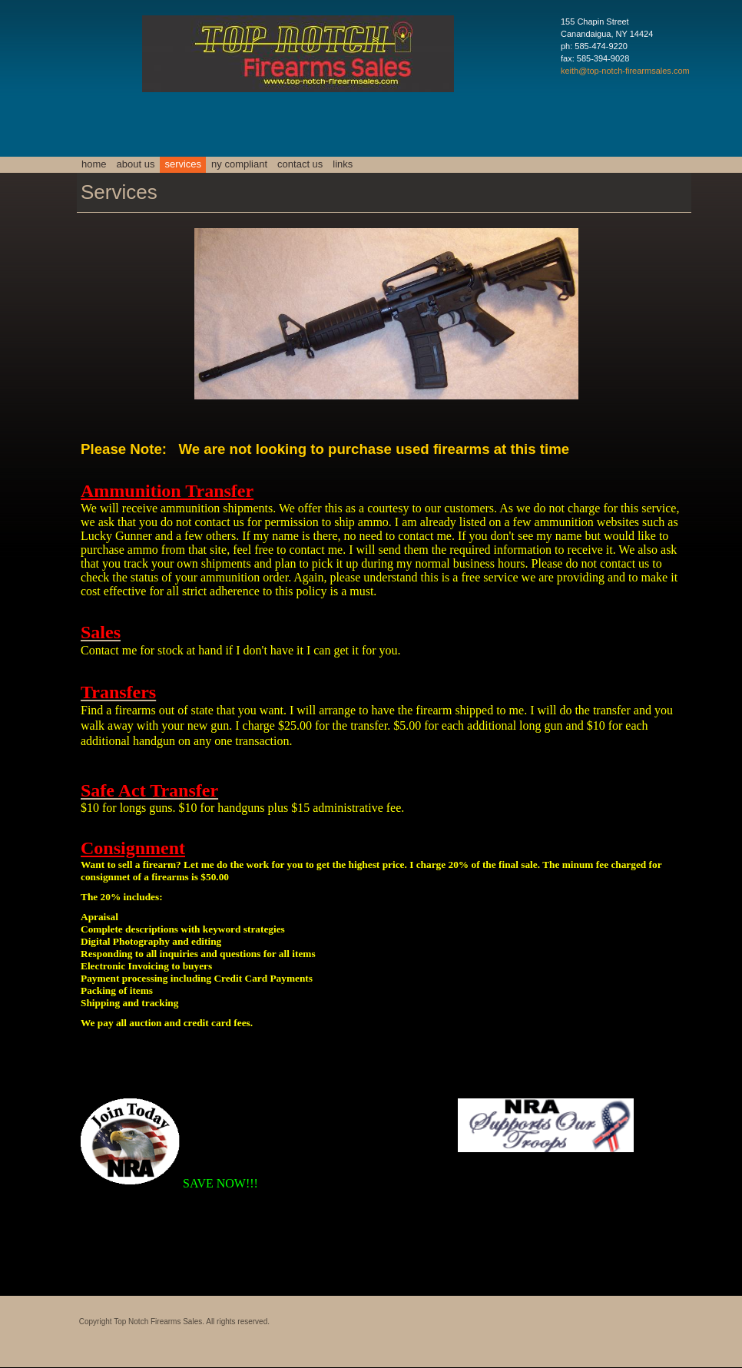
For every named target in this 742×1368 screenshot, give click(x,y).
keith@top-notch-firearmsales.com (625, 70)
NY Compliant (239, 164)
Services (182, 164)
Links (343, 164)
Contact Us (300, 164)
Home (94, 164)
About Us (136, 164)
